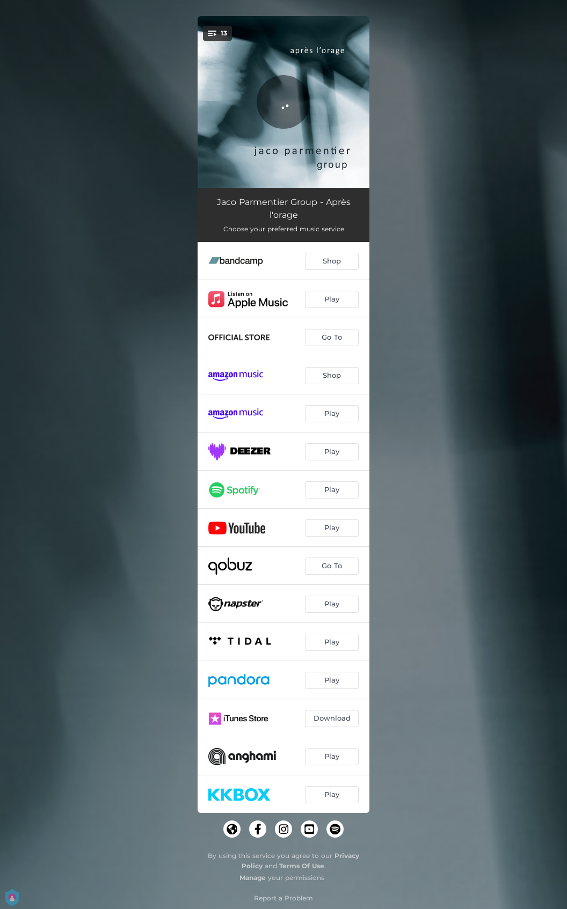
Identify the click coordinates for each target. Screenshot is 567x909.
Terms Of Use (301, 866)
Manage (252, 878)
